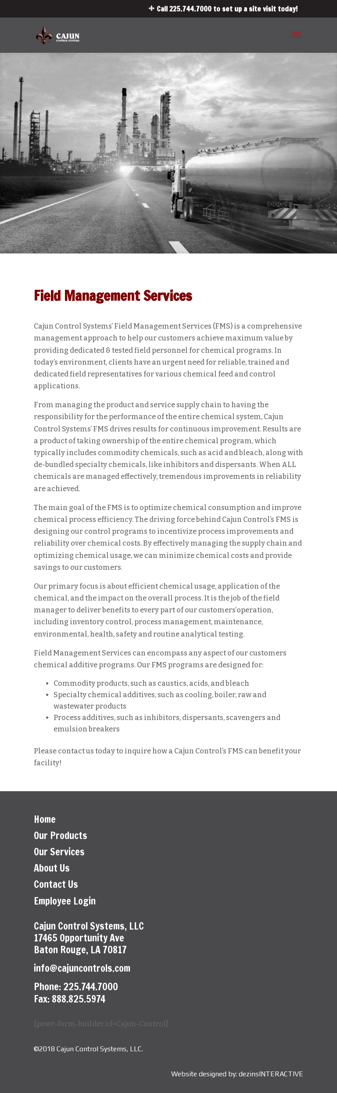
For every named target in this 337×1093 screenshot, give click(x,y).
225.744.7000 (190, 9)
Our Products (60, 835)
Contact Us (56, 884)
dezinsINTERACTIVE (271, 1074)
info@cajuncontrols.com (82, 968)
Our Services (59, 851)
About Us (52, 868)
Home (45, 819)
